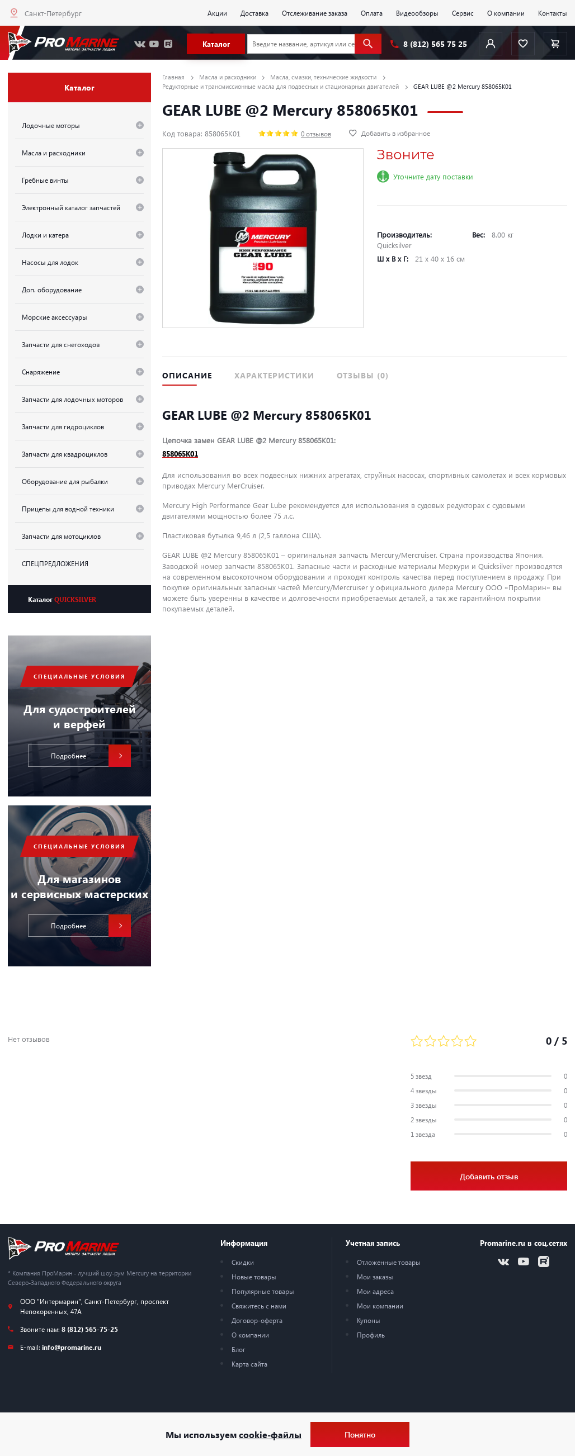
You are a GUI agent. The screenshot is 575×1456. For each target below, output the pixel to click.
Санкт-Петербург (53, 13)
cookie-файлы (270, 1434)
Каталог (62, 599)
